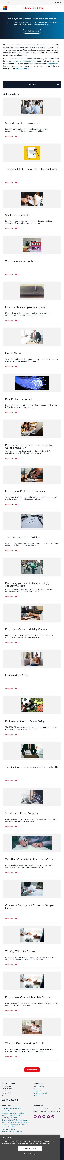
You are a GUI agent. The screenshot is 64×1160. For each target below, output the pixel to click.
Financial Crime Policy (9, 1127)
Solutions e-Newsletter (41, 1093)
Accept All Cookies (30, 1148)
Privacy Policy (6, 1111)
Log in (59, 2)
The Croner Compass (9, 1129)
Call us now (32, 31)
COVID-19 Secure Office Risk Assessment (15, 1122)
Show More (32, 1069)
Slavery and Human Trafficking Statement (15, 1120)
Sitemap (36, 1095)
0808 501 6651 (21, 69)
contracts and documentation (23, 61)
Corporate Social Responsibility (12, 1109)
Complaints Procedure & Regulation (13, 1113)
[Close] (57, 1138)
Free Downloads (39, 1086)
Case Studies (38, 1091)
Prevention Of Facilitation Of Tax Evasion (15, 1124)
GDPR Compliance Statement (11, 1115)
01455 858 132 (32, 8)
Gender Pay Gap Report (9, 1118)
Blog (35, 1089)
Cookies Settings (30, 1154)
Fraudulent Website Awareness (12, 1131)
